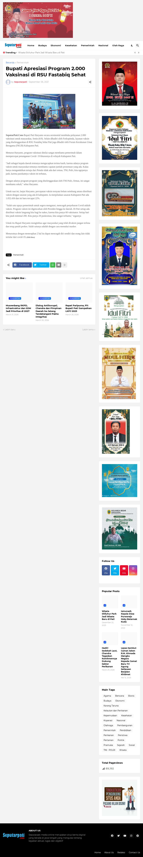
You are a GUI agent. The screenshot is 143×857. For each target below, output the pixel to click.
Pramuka (108, 745)
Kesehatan (71, 45)
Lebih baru (10, 329)
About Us (109, 852)
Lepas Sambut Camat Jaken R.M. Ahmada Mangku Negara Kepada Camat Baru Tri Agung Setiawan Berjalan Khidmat (129, 661)
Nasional (103, 45)
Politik (121, 740)
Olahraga (108, 725)
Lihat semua (86, 278)
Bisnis (131, 696)
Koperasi (108, 720)
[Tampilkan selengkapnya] (64, 265)
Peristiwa (122, 735)
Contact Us (134, 852)
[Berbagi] (90, 82)
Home (30, 45)
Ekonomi (56, 45)
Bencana (119, 696)
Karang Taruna (111, 705)
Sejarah (121, 745)
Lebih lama (88, 329)
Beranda (10, 63)
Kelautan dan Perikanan (116, 710)
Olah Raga (118, 45)
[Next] (138, 52)
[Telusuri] (137, 45)
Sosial (132, 745)
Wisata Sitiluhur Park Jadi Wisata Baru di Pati (41, 52)
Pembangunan (124, 725)
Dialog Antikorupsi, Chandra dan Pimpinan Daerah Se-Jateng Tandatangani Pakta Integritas (48, 311)
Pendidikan (125, 730)
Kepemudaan (110, 715)
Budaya (42, 45)
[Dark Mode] (132, 45)
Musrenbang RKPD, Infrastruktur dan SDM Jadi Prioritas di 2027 (18, 308)
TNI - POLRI (109, 750)
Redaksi (121, 852)
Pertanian (108, 740)
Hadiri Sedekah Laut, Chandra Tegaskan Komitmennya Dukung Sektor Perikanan (109, 657)
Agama (107, 696)
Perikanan (109, 735)
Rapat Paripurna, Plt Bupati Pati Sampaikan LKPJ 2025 (78, 308)
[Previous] (135, 52)
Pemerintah (87, 45)
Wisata (122, 750)
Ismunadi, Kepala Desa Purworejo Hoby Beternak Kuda (129, 616)
